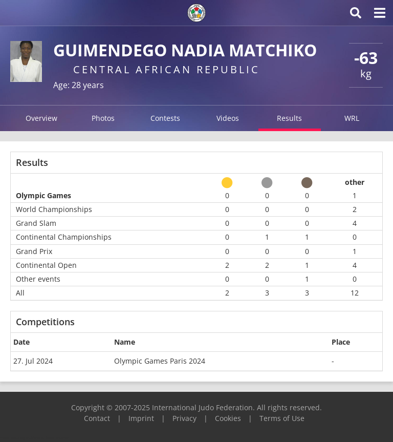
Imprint (141, 418)
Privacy (184, 418)
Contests (165, 118)
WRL (351, 118)
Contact (97, 418)
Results (289, 118)
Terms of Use (281, 418)
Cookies (228, 418)
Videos (227, 118)
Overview (41, 118)
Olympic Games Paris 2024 (159, 361)
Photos (103, 118)
